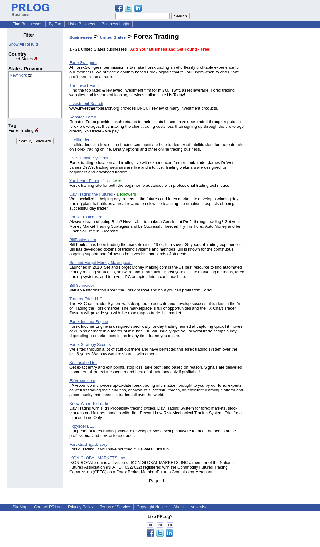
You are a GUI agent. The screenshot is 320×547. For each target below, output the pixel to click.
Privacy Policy (80, 507)
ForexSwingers (83, 62)
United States (23, 59)
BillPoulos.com (82, 239)
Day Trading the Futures (91, 194)
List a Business (81, 24)
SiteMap (20, 507)
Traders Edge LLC (85, 298)
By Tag (55, 24)
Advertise (199, 507)
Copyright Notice (152, 507)
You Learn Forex (84, 180)
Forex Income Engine (88, 321)
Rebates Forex (82, 117)
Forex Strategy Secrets (90, 344)
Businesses (80, 37)
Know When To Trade (88, 403)
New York (18, 75)
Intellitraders (80, 139)
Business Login (115, 24)
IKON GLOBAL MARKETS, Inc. (97, 457)
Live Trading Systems (88, 158)
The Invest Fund (84, 85)
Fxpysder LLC (82, 426)
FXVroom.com (82, 380)
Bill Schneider (81, 285)
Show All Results (23, 44)
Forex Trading (23, 130)
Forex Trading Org (85, 217)
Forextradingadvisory (88, 444)
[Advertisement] (281, 126)
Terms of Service (115, 507)
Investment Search (86, 103)
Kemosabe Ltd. (83, 362)
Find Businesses (27, 24)
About (178, 507)
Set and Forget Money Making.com (100, 262)
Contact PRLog (48, 507)
